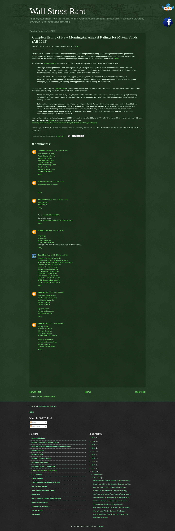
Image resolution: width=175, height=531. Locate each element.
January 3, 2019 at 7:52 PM (54, 230)
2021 (94, 438)
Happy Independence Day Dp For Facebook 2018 (55, 220)
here (78, 46)
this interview (61, 88)
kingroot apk (42, 238)
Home (88, 392)
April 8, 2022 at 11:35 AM (59, 255)
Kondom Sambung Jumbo (47, 165)
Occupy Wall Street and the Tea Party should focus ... (111, 514)
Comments (35, 426)
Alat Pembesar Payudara (46, 154)
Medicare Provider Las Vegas (48, 267)
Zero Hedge (35, 514)
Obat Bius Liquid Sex (45, 162)
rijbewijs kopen (43, 326)
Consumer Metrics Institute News (43, 466)
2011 (94, 472)
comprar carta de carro (46, 311)
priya (40, 181)
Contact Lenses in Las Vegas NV (49, 258)
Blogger (101, 526)
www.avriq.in (42, 205)
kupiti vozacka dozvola (46, 300)
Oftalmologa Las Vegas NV (47, 273)
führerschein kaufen (45, 313)
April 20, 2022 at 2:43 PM (55, 292)
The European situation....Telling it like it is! (108, 504)
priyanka (41, 230)
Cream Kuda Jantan (45, 171)
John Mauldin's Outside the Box (43, 490)
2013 (94, 465)
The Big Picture (37, 510)
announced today (50, 63)
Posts (33, 422)
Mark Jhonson (43, 199)
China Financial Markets (40, 462)
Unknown (41, 151)
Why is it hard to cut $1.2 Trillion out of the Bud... (110, 487)
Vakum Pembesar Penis (46, 169)
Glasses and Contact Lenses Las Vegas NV (53, 260)
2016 (94, 455)
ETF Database (36, 474)
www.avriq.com (43, 202)
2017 (94, 451)
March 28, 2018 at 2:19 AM (58, 199)
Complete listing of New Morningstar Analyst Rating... (111, 497)
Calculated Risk (37, 454)
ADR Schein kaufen (45, 333)
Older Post (140, 392)
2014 (94, 461)
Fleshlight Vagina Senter (46, 156)
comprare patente (44, 302)
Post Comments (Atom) (47, 397)
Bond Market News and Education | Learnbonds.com (51, 446)
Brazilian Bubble (37, 450)
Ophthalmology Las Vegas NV (48, 271)
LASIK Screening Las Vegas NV (49, 280)
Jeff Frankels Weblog (39, 486)
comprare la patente (45, 329)
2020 (94, 441)
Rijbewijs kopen (43, 309)
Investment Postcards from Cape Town (45, 482)
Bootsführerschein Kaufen (47, 296)
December (97, 474)
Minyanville (35, 494)
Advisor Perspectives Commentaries (45, 442)
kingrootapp (42, 236)
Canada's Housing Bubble (41, 458)
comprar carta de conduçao (47, 342)
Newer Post (35, 392)
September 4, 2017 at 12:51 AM (57, 151)
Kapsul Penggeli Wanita (46, 160)
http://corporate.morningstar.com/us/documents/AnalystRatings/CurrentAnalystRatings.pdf (65, 123)
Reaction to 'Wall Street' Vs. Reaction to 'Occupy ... (111, 491)
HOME (31, 412)
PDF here (52, 120)
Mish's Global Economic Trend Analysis (46, 498)
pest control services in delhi (48, 185)
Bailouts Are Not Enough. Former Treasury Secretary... (112, 481)
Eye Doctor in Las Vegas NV (48, 276)
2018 (94, 448)
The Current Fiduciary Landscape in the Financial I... (111, 501)
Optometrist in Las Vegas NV (48, 269)
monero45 (41, 292)
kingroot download (44, 240)
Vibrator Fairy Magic (45, 158)
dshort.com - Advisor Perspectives (44, 470)
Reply (40, 174)
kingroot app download (46, 242)
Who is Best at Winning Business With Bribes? (109, 511)
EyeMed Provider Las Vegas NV (49, 278)
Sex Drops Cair (43, 167)
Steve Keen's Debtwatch (40, 506)
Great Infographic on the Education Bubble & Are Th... (112, 484)
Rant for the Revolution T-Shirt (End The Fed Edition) (111, 507)
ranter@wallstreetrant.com (47, 406)
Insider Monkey (37, 478)
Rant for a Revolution (100, 518)
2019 (94, 445)
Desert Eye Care (44, 255)
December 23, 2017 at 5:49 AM (53, 181)
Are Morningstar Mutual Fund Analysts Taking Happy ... (112, 494)
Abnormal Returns (38, 438)
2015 (94, 458)
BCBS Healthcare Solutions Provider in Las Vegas (55, 262)
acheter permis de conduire (47, 298)
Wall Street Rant (58, 11)
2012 (94, 468)
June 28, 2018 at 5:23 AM (51, 215)
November (97, 478)
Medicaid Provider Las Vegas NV (49, 265)
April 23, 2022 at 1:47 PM (55, 323)
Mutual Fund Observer (39, 502)
